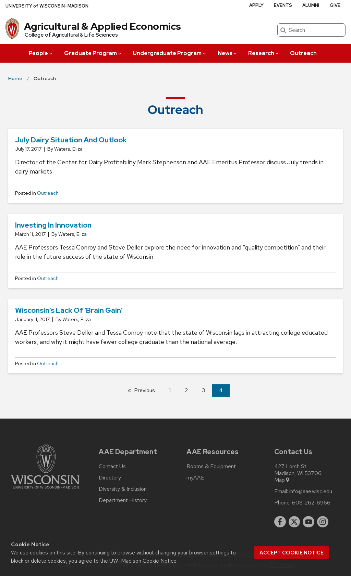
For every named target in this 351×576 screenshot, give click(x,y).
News (228, 53)
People (41, 53)
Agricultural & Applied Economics (102, 26)
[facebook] (280, 522)
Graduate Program (93, 53)
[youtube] (308, 522)
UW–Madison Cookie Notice (143, 560)
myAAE (195, 477)
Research (264, 53)
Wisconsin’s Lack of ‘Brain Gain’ (69, 310)
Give (335, 5)
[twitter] (294, 522)
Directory (110, 477)
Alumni (310, 5)
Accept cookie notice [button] (291, 552)
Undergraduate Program (170, 53)
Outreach (303, 53)
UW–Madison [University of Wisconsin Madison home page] (46, 6)
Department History (123, 500)
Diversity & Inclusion (123, 489)
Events (283, 5)
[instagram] (323, 522)
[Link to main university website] (45, 490)
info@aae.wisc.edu (310, 491)
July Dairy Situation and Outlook (71, 139)
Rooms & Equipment (211, 466)
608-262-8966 (311, 502)
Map (282, 480)
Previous (148, 390)
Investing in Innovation (53, 225)
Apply (256, 5)
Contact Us (112, 466)
